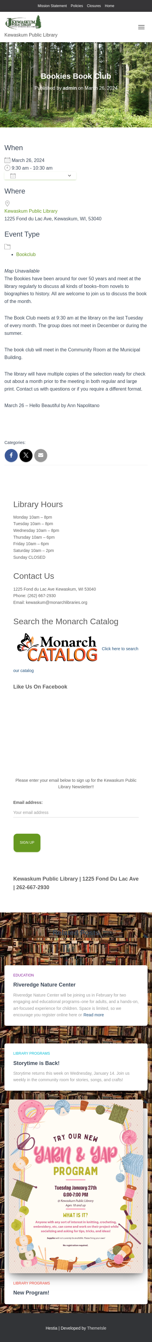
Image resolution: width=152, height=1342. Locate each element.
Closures (94, 6)
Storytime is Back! (36, 1063)
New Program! (31, 1293)
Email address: (28, 802)
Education (23, 975)
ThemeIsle (96, 1328)
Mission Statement (52, 6)
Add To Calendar (37, 175)
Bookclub (26, 254)
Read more (94, 1014)
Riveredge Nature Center (44, 985)
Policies (77, 6)
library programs (31, 1053)
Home (109, 6)
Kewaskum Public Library (31, 211)
